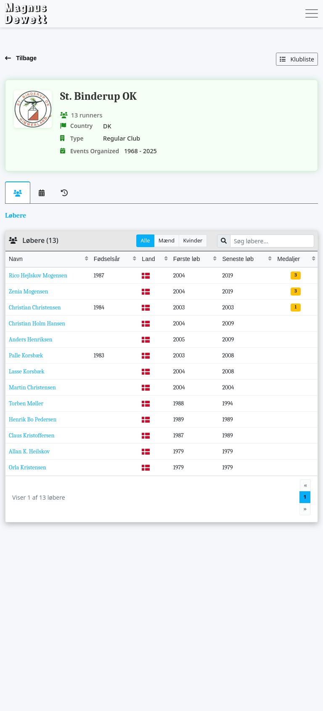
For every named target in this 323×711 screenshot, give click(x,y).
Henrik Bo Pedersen (32, 419)
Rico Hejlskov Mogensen (38, 275)
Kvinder (192, 240)
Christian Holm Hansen (37, 323)
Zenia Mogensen (28, 291)
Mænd (167, 240)
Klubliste (297, 59)
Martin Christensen (32, 387)
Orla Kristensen (27, 467)
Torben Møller (26, 403)
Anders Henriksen (31, 339)
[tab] (18, 192)
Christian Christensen (35, 307)
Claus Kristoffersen (32, 435)
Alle (145, 240)
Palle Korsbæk (26, 355)
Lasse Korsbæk (27, 371)
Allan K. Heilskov (29, 451)
